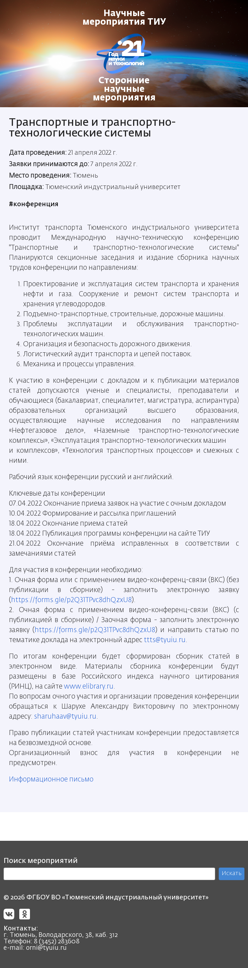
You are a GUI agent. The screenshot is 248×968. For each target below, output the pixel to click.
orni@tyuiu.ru (46, 948)
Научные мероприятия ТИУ (124, 17)
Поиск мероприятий (41, 861)
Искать (232, 874)
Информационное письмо (51, 779)
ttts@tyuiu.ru (165, 640)
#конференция (34, 204)
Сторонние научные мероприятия (124, 89)
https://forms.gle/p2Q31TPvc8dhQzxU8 (71, 600)
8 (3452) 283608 (57, 941)
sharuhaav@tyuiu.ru (65, 716)
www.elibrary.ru (88, 686)
